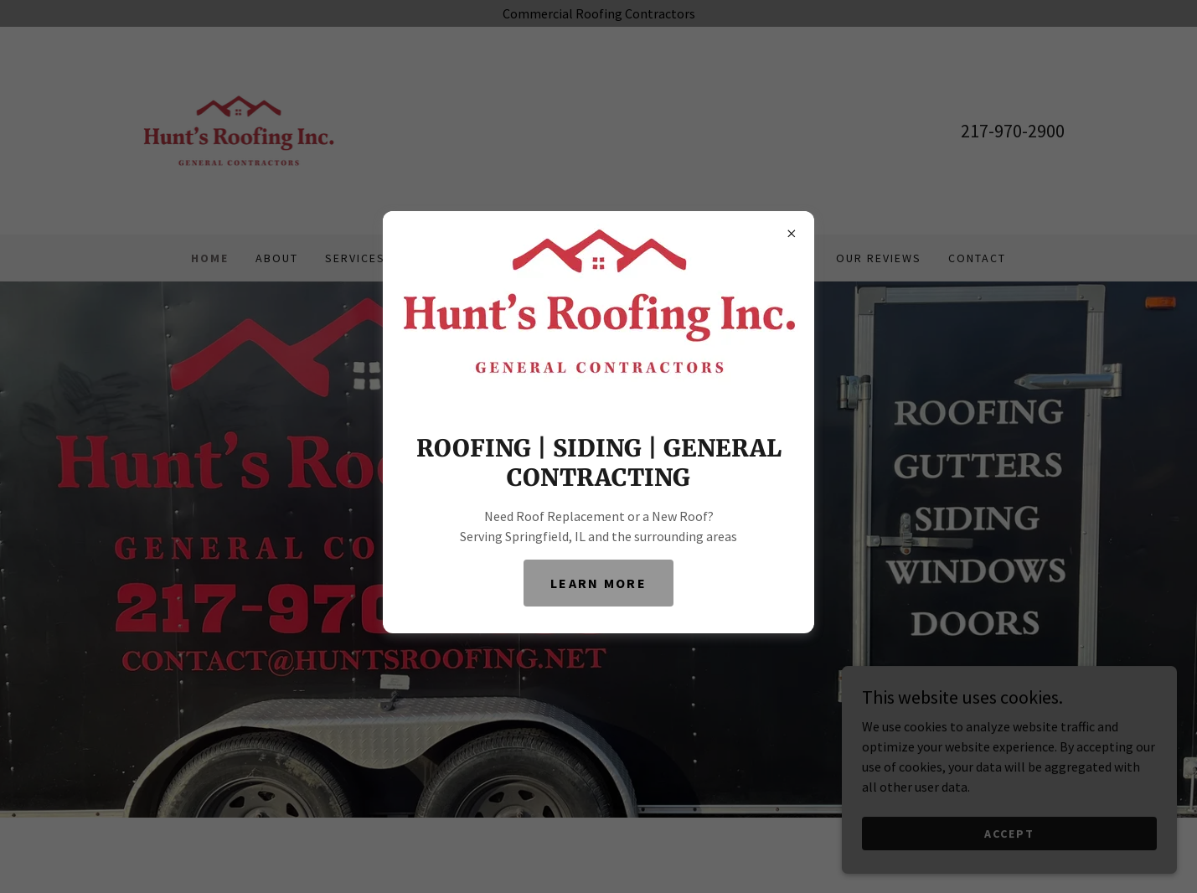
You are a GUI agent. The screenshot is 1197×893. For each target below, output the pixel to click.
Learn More (598, 583)
